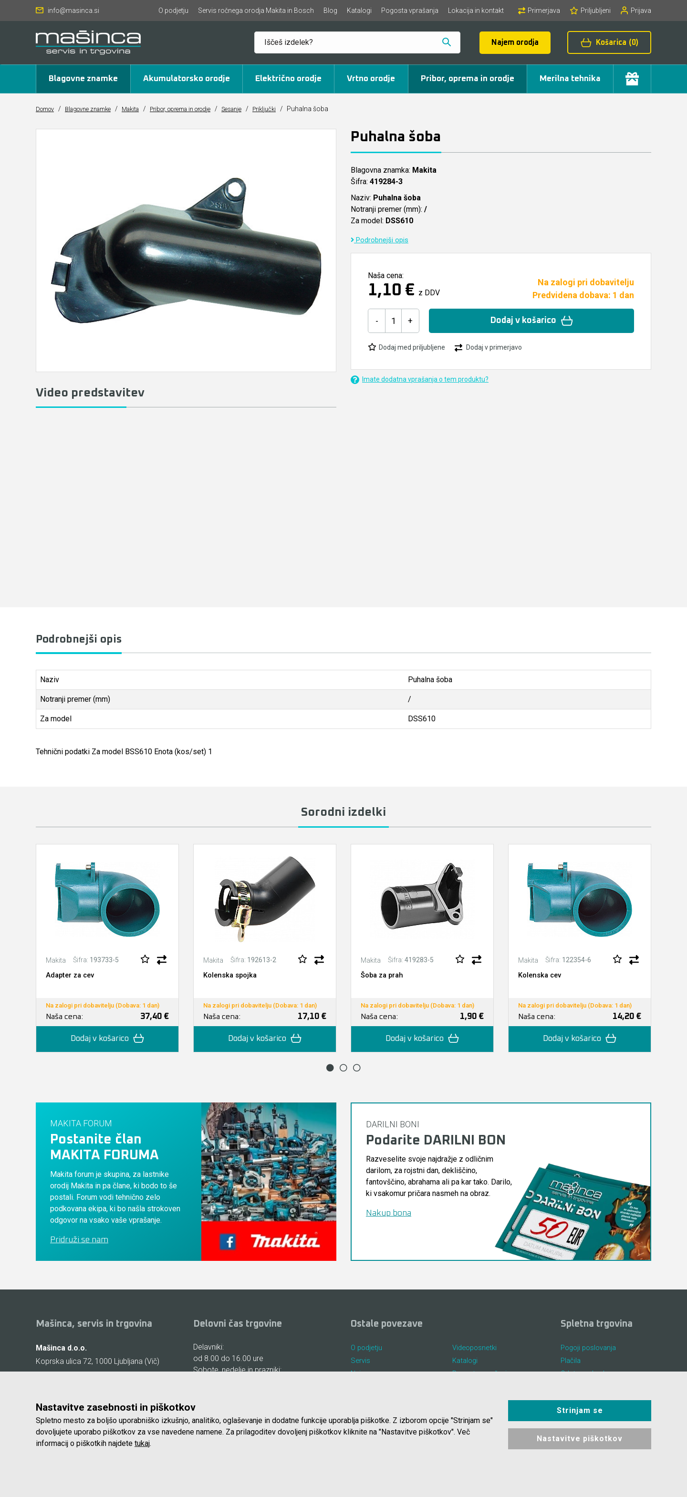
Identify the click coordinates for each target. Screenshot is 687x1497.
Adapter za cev (72, 977)
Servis (361, 1365)
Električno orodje (288, 78)
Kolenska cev (541, 977)
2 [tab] (343, 1070)
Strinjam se (580, 1410)
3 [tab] (357, 1070)
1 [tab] (330, 1070)
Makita (144, 109)
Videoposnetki (476, 1351)
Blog (330, 10)
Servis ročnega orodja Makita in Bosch (256, 10)
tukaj (142, 1443)
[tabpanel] (107, 950)
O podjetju (173, 10)
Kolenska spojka (232, 977)
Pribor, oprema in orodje (467, 78)
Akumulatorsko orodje (186, 78)
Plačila (571, 1365)
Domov (47, 109)
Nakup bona (388, 1216)
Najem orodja (515, 42)
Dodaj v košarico (531, 320)
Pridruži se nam (79, 1242)
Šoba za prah (384, 977)
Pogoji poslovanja (591, 1351)
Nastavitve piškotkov (580, 1438)
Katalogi (359, 10)
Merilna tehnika (570, 78)
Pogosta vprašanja (409, 10)
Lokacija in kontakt (476, 10)
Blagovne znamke (83, 78)
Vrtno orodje (371, 78)
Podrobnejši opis (382, 239)
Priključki (296, 109)
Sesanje (260, 109)
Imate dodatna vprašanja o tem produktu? (420, 379)
